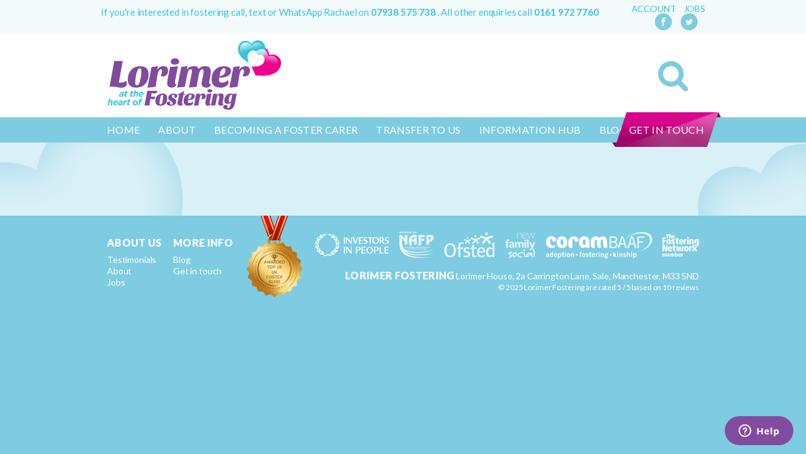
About (177, 130)
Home (123, 130)
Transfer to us (418, 130)
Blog (181, 259)
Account (654, 8)
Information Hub (530, 130)
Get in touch (666, 130)
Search (673, 76)
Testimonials (131, 259)
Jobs (694, 8)
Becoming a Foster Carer (286, 130)
